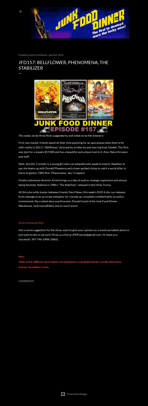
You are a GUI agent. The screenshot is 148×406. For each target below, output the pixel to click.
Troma (45, 267)
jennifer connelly (99, 261)
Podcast (22, 267)
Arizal (29, 261)
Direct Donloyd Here (31, 222)
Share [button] (21, 256)
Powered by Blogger (74, 394)
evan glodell (84, 261)
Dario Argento (51, 261)
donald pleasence (68, 261)
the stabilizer (34, 267)
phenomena (115, 261)
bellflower (38, 261)
